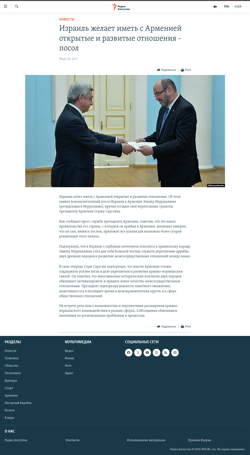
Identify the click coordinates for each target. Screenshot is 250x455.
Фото (68, 365)
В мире (9, 417)
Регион (10, 410)
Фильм (69, 358)
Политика (12, 358)
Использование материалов (146, 440)
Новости (66, 19)
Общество (11, 365)
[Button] (166, 70)
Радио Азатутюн (16, 440)
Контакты (72, 440)
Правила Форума (199, 440)
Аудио (69, 373)
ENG (226, 6)
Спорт (9, 388)
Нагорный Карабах (18, 402)
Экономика (13, 373)
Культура (11, 380)
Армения (11, 395)
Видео (69, 351)
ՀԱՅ (238, 6)
